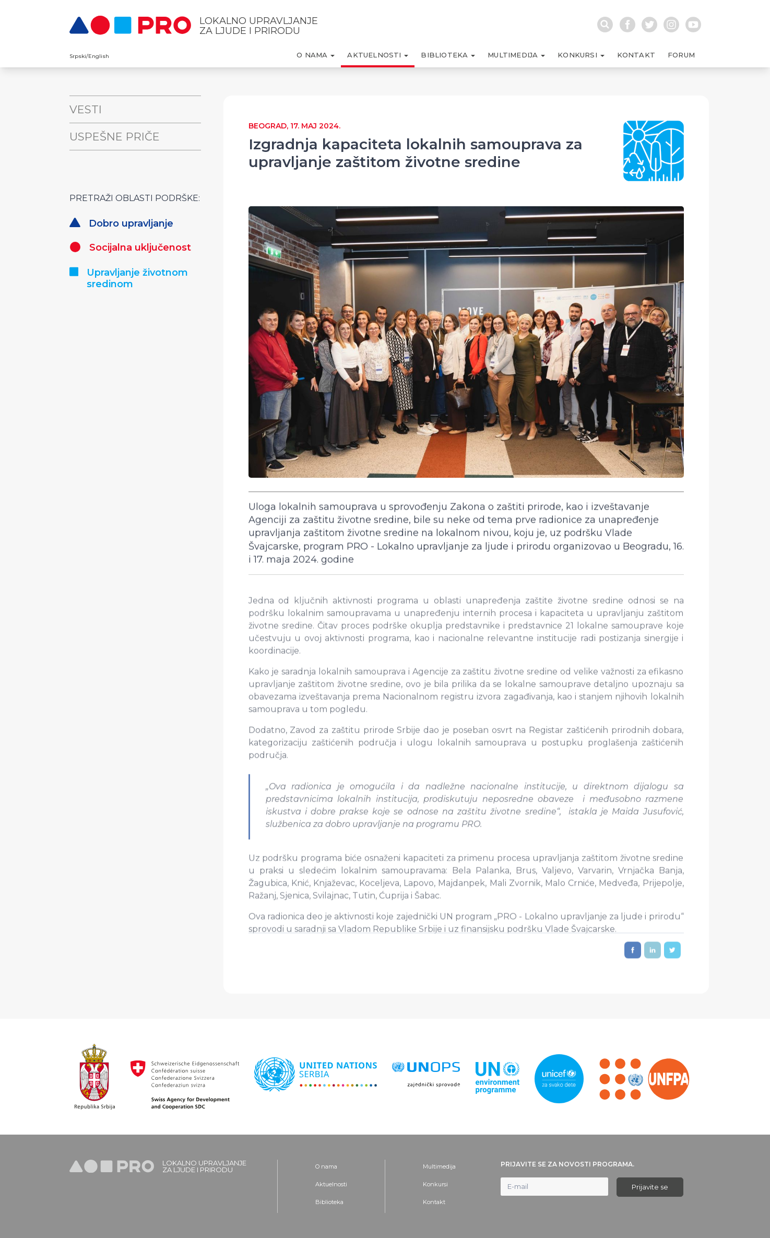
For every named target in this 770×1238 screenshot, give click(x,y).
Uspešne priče (114, 136)
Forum (681, 55)
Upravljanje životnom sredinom (128, 278)
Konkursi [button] (578, 55)
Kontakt (636, 55)
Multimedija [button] (514, 55)
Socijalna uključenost (130, 247)
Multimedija (439, 1166)
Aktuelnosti (331, 1184)
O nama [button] (313, 55)
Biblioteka (329, 1202)
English (98, 56)
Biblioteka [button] (445, 55)
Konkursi (435, 1184)
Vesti (85, 109)
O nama (326, 1166)
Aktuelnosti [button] (375, 55)
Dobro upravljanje (121, 223)
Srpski (77, 56)
